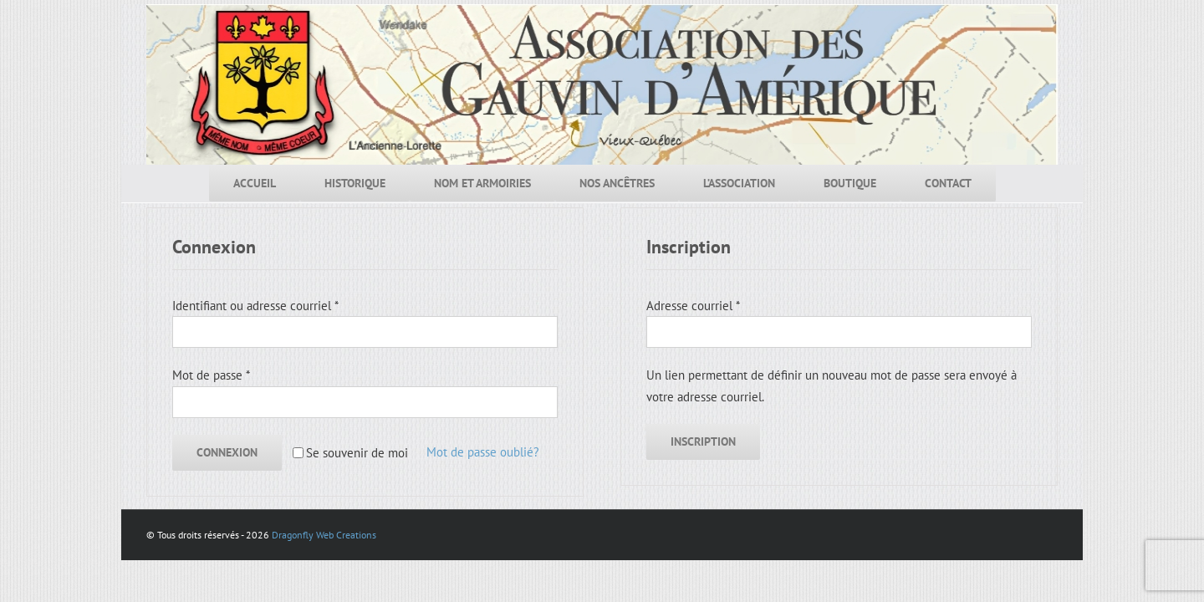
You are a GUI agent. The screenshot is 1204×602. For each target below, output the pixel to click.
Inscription (703, 441)
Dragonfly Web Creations (324, 534)
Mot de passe (211, 375)
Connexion (227, 452)
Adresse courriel (693, 306)
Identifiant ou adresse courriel (255, 306)
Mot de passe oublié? (482, 452)
